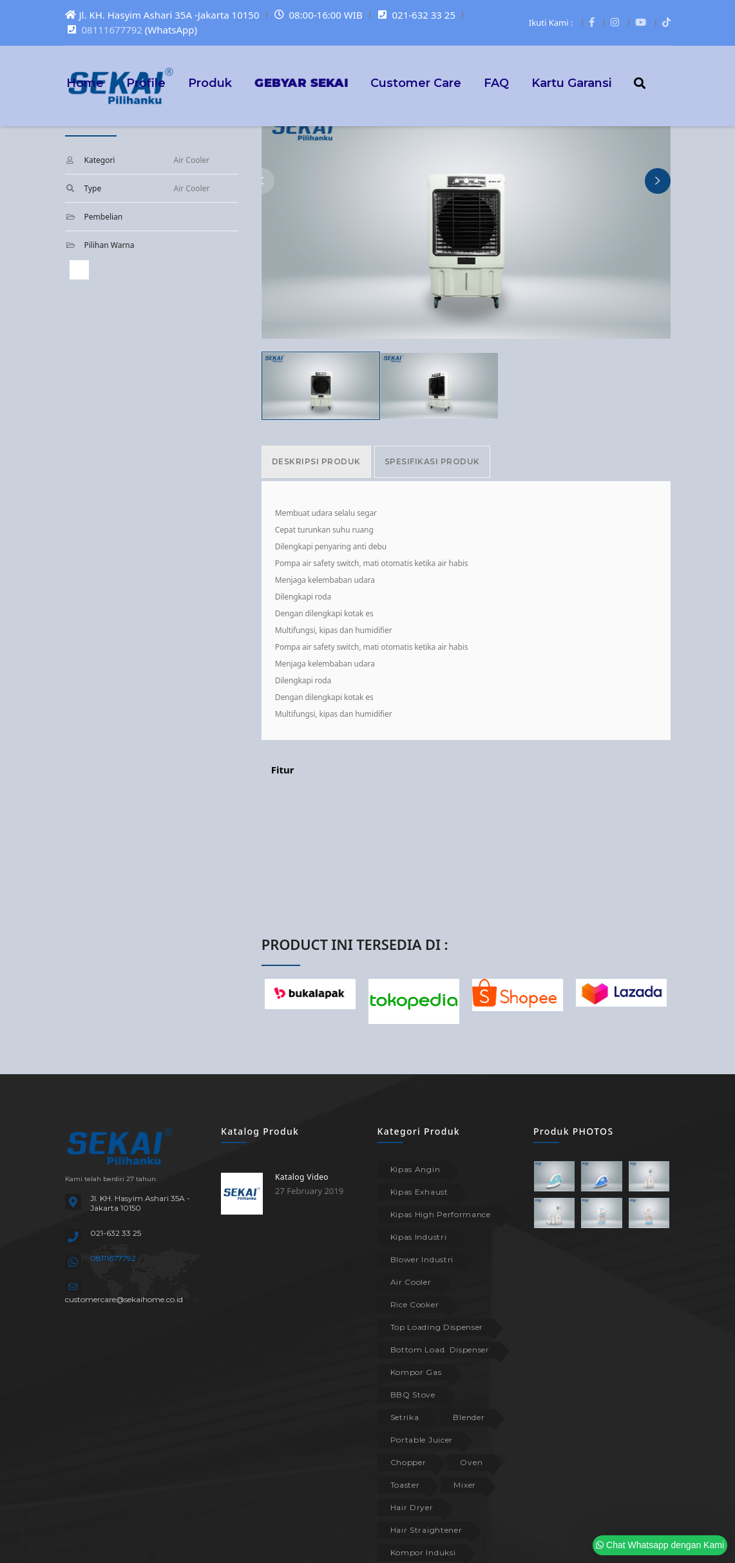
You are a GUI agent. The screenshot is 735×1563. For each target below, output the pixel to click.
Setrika (404, 1417)
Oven (471, 1462)
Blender (468, 1417)
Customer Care (415, 82)
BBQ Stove (412, 1394)
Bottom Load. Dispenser (440, 1349)
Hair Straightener (426, 1530)
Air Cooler (411, 1282)
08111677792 (112, 29)
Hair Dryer (412, 1507)
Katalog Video (302, 1176)
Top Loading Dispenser (437, 1327)
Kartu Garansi (571, 82)
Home (85, 82)
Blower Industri (422, 1259)
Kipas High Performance (440, 1214)
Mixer (464, 1485)
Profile (146, 82)
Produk (210, 82)
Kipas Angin (415, 1169)
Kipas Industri (418, 1237)
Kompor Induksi (423, 1552)
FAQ (496, 82)
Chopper (408, 1462)
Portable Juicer (421, 1440)
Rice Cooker (414, 1304)
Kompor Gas (416, 1372)
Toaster (405, 1485)
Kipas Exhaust (419, 1192)
